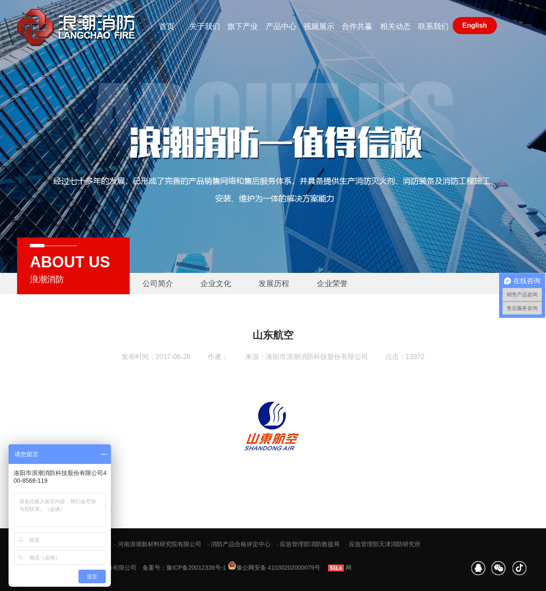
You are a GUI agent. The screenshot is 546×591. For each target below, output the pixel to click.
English (474, 25)
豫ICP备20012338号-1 (196, 567)
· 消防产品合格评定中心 (238, 544)
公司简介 (157, 283)
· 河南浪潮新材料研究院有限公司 (157, 544)
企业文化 (215, 283)
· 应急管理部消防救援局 (308, 544)
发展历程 (273, 283)
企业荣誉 (332, 283)
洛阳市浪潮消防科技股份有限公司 (317, 356)
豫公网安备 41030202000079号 (274, 567)
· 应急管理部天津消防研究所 (383, 544)
